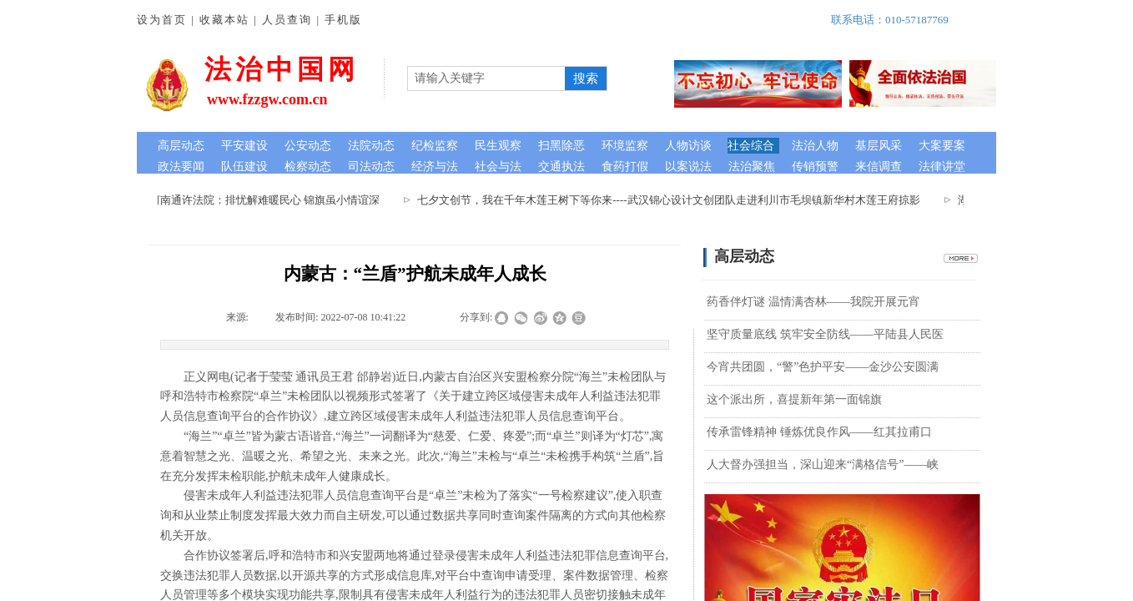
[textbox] (486, 78)
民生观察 (498, 145)
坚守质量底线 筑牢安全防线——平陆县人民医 (825, 334)
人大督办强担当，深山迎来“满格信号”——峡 (823, 464)
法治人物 (815, 145)
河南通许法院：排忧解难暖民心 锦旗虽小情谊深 (271, 200)
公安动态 (308, 145)
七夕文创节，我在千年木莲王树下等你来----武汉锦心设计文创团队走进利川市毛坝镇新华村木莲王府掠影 (675, 200)
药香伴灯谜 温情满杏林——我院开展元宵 (813, 301)
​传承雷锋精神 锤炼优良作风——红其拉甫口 (819, 432)
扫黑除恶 (561, 145)
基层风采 (878, 145)
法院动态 (371, 145)
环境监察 (625, 145)
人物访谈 (688, 145)
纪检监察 (434, 145)
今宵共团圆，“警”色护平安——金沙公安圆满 (823, 367)
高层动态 (181, 145)
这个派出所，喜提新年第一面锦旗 (794, 399)
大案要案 (942, 145)
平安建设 (244, 145)
